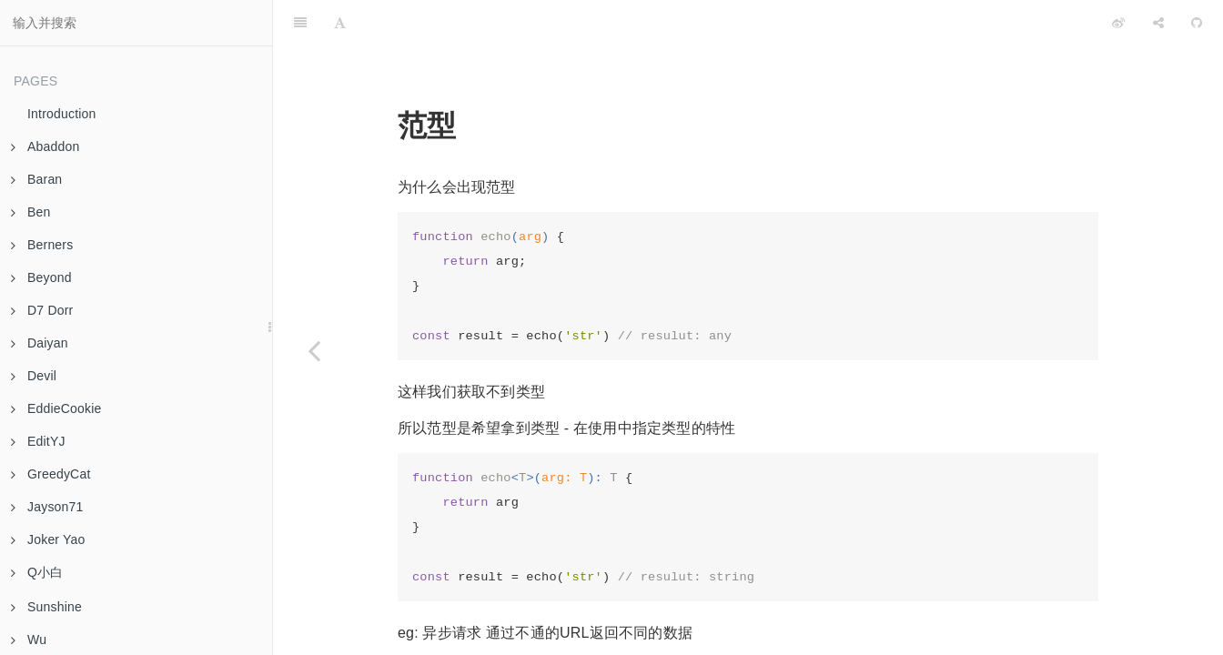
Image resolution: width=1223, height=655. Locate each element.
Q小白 (37, 572)
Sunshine (46, 607)
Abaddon (45, 146)
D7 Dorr (42, 310)
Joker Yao (48, 539)
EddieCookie (56, 408)
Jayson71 (47, 506)
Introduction (61, 113)
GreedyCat (51, 474)
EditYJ (38, 441)
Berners (42, 244)
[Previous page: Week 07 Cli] (314, 350)
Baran (36, 179)
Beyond (41, 277)
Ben (31, 212)
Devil (33, 375)
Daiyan (39, 343)
